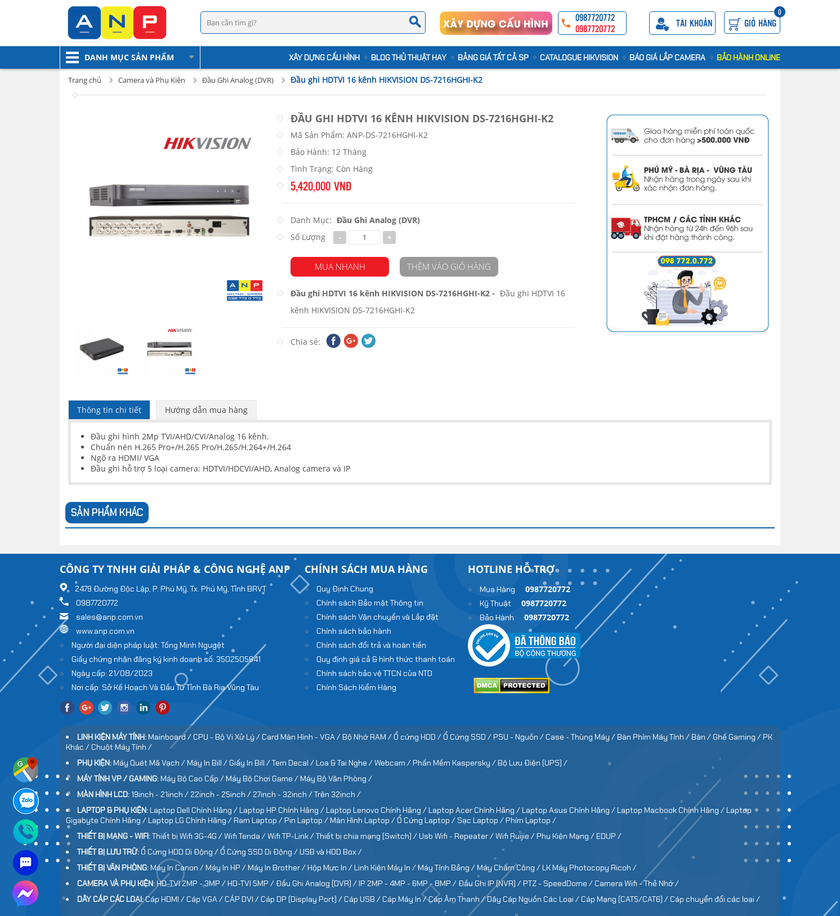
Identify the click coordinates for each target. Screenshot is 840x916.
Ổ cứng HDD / (418, 737)
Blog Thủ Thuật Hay (408, 57)
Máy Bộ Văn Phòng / (336, 778)
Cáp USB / (363, 899)
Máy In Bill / (208, 763)
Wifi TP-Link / (291, 836)
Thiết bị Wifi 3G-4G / (188, 836)
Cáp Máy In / (405, 899)
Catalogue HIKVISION (579, 57)
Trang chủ (84, 80)
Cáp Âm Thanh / (457, 899)
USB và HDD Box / (331, 852)
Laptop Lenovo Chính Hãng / (377, 810)
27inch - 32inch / (283, 794)
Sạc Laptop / (481, 820)
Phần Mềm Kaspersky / (455, 763)
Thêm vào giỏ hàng (449, 266)
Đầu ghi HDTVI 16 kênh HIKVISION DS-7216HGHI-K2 (386, 79)
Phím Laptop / (531, 820)
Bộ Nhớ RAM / (368, 737)
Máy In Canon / (177, 867)
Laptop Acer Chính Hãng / (475, 810)
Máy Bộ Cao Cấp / (193, 778)
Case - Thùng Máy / (581, 737)
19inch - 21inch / (160, 794)
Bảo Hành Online (748, 57)
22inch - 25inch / (221, 794)
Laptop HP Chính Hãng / (282, 810)
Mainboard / (170, 737)
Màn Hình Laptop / (363, 820)
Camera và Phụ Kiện (151, 80)
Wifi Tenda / (245, 836)
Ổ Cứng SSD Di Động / (260, 852)
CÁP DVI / (243, 899)
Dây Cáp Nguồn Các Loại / (534, 899)
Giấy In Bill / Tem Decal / (272, 763)
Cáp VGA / (205, 899)
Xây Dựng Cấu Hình (324, 57)
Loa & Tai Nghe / (345, 763)
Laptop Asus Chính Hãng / (569, 810)
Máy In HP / (226, 867)
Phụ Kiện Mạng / (566, 836)
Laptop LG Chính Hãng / (191, 820)
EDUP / (609, 836)
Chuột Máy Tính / (121, 747)
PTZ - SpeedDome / (559, 883)
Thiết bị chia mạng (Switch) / (367, 836)
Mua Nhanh (340, 266)
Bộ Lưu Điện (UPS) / (533, 763)
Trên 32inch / (337, 794)
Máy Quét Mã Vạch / (150, 763)
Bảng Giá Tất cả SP (493, 57)
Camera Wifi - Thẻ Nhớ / (637, 883)
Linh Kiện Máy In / (386, 867)
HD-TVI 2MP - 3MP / (192, 883)
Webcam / (393, 763)
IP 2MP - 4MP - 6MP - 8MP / (408, 883)
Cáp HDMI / (165, 899)
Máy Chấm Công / (509, 867)
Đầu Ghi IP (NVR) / (490, 883)
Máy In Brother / (277, 867)
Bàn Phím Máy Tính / (654, 737)
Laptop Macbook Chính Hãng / (671, 810)
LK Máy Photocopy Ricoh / (589, 867)
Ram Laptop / (259, 820)
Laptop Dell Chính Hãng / (194, 810)
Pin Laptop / (307, 820)
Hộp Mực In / (330, 867)
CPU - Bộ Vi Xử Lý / (227, 737)
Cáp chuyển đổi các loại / (715, 899)
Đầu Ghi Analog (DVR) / (317, 883)
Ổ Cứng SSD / (468, 737)
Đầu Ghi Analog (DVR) (238, 80)
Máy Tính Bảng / (447, 867)
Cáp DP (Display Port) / (302, 899)
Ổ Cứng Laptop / (427, 820)
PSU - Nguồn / (519, 737)
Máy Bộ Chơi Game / (263, 778)
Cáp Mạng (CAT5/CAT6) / (625, 899)
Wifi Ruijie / (516, 836)
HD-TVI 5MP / (251, 883)
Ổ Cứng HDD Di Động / (180, 852)
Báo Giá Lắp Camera (667, 57)
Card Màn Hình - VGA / (302, 737)
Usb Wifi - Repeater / (457, 836)
